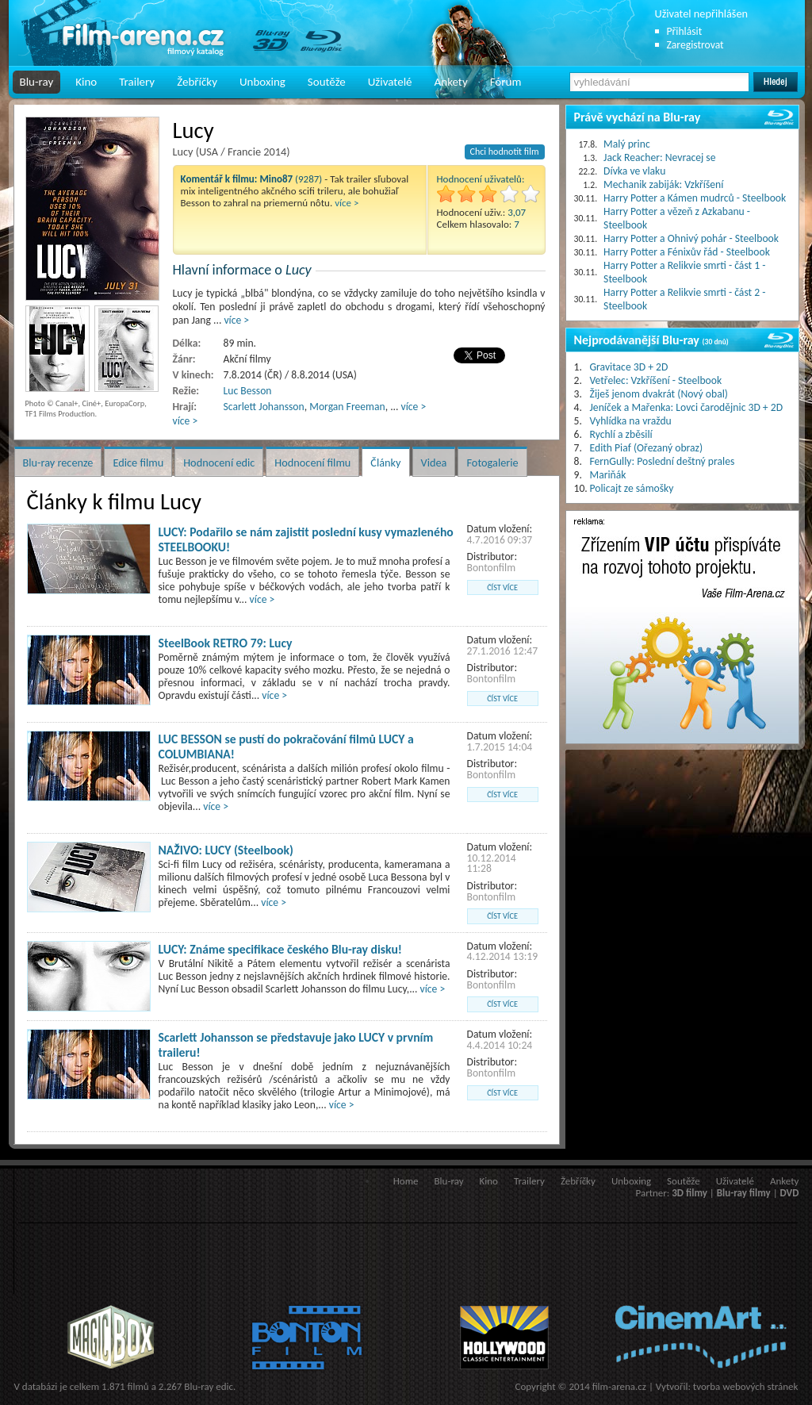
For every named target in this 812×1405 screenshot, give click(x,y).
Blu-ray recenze (58, 462)
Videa (434, 462)
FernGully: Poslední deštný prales (662, 461)
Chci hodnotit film (504, 151)
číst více (502, 587)
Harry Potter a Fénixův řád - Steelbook (686, 252)
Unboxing (262, 82)
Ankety (451, 82)
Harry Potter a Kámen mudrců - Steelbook (694, 198)
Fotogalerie (492, 462)
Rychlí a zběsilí (621, 434)
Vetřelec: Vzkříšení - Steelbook (656, 380)
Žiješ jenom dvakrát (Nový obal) (659, 394)
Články (385, 462)
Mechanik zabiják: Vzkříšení (663, 184)
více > (346, 203)
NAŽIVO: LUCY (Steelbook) (226, 850)
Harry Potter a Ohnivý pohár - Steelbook (691, 238)
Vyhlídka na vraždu (631, 421)
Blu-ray (37, 82)
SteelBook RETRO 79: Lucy (226, 643)
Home (406, 1181)
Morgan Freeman (347, 406)
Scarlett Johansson (264, 406)
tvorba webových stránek (746, 1386)
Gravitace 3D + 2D (629, 367)
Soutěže (327, 82)
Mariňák (608, 475)
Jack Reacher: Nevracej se (659, 157)
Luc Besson (248, 390)
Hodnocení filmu (312, 462)
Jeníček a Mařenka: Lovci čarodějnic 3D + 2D (686, 407)
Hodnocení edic (219, 462)
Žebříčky (197, 82)
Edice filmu (138, 462)
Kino (86, 82)
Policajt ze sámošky (632, 488)
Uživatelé (390, 82)
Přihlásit (685, 31)
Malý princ (626, 144)
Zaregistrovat (695, 45)
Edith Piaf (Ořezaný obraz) (646, 448)
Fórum (506, 82)
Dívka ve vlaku (634, 171)
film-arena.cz (619, 1386)
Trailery (137, 82)
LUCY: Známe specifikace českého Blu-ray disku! (280, 949)
